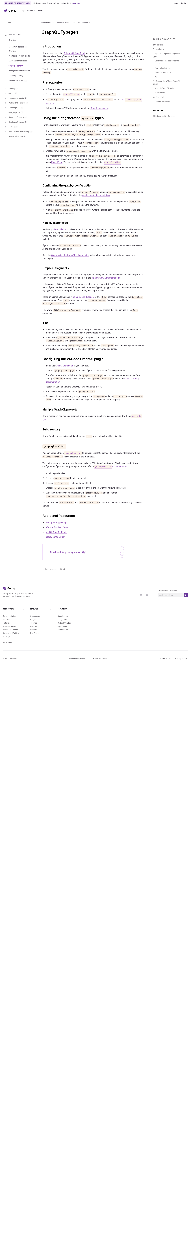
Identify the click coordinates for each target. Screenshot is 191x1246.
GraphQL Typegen (15, 67)
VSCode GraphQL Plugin (57, 527)
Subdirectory (160, 93)
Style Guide (62, 626)
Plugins (33, 620)
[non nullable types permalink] (41, 223)
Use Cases (34, 633)
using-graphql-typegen (83, 297)
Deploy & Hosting (15, 138)
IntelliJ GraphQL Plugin (56, 532)
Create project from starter (19, 58)
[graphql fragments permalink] (41, 268)
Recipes (33, 626)
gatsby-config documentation (96, 195)
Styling (10, 95)
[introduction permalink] (41, 46)
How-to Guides (63, 23)
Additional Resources (161, 101)
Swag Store (62, 620)
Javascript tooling (15, 77)
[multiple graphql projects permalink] (41, 409)
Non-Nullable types (163, 68)
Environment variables (17, 62)
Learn (41, 11)
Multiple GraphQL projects (165, 88)
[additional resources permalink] (41, 516)
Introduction (158, 45)
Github (7, 643)
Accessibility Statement (79, 659)
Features (41, 609)
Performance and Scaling (18, 133)
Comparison (35, 616)
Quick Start (7, 620)
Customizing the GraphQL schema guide (70, 255)
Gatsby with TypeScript (74, 53)
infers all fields (59, 229)
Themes (33, 623)
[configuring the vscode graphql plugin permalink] (41, 359)
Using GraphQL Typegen (164, 116)
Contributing (62, 616)
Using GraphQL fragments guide (107, 278)
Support (176, 3)
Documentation (47, 23)
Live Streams (62, 630)
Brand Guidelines (100, 659)
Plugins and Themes (16, 104)
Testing (11, 128)
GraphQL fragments (163, 72)
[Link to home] (10, 10)
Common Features (15, 119)
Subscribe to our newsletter (167, 591)
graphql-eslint (158, 97)
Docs (7, 23)
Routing (11, 90)
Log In (183, 3)
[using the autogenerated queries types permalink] (41, 118)
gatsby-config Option (55, 537)
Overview (12, 40)
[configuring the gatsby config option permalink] (41, 185)
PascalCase (56, 162)
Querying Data (13, 114)
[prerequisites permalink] (41, 82)
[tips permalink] (41, 323)
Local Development (80, 23)
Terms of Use (165, 659)
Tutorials (6, 623)
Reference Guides (10, 630)
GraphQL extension (99, 108)
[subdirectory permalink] (41, 429)
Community (68, 609)
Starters (33, 630)
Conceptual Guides (11, 633)
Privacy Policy (181, 659)
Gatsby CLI (7, 636)
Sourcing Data (13, 109)
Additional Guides (17, 82)
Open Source (28, 11)
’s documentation (111, 466)
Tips (157, 77)
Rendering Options (15, 124)
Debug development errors (19, 72)
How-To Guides (9, 626)
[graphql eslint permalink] (41, 446)
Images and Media (15, 100)
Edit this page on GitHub (53, 569)
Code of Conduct (64, 623)
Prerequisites (158, 49)
